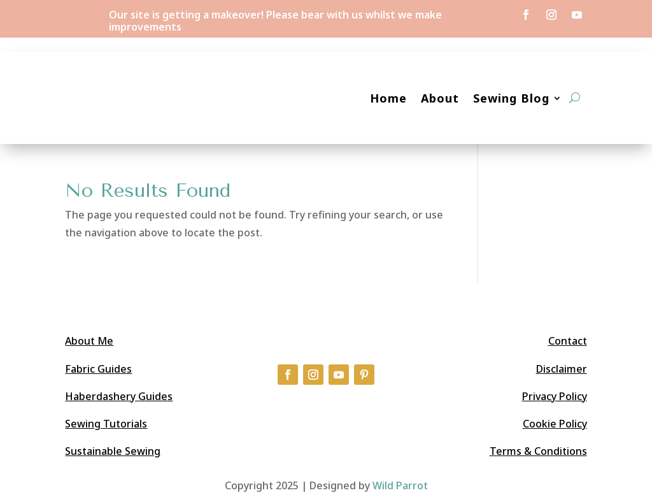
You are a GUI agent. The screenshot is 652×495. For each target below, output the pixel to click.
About (440, 98)
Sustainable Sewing (112, 451)
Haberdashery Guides (119, 396)
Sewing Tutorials (106, 424)
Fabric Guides (98, 369)
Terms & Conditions (538, 451)
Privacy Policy (554, 396)
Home (388, 98)
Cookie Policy (555, 424)
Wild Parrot (400, 485)
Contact (567, 341)
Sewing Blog (511, 98)
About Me (89, 341)
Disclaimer (561, 369)
